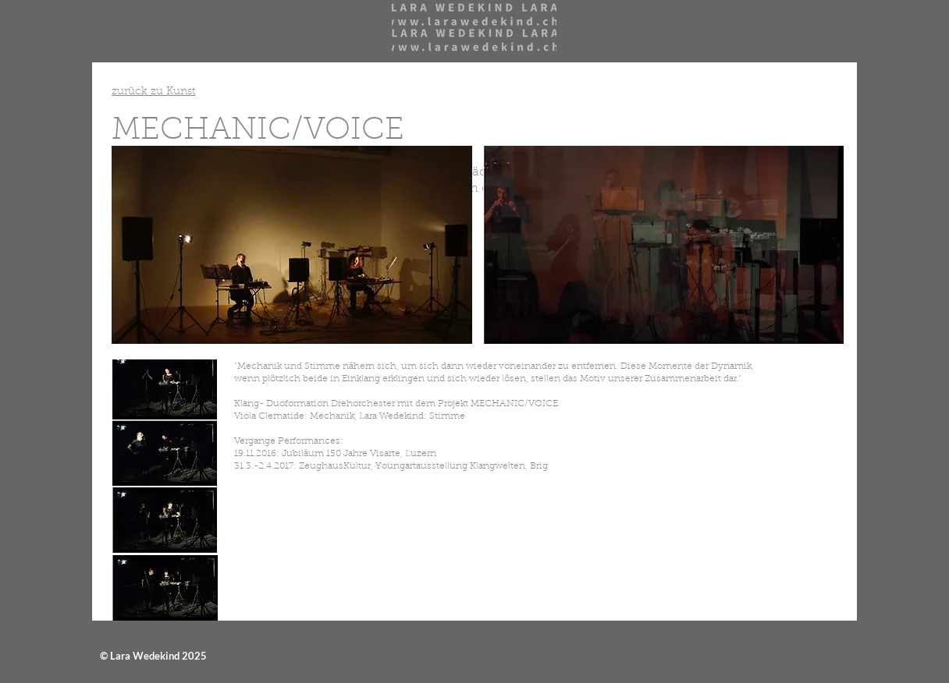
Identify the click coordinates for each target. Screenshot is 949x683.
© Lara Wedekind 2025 (153, 655)
